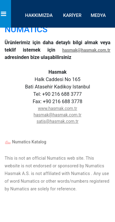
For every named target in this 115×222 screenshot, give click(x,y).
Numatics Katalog (25, 141)
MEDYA (98, 15)
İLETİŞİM (96, 46)
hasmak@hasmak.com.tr (86, 50)
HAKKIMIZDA (39, 15)
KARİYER (72, 15)
